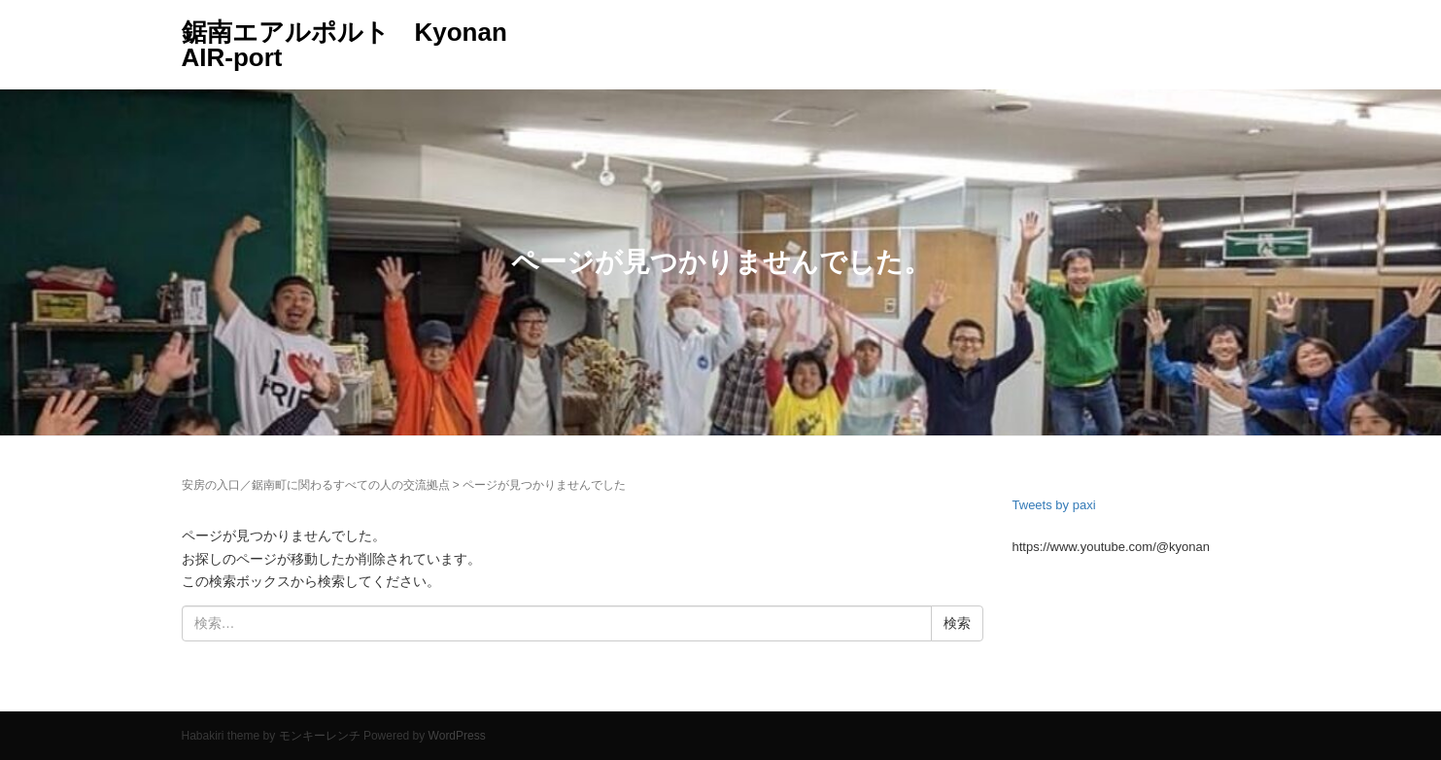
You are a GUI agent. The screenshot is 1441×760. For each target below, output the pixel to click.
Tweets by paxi (1054, 505)
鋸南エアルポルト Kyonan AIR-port (344, 44)
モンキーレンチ (319, 736)
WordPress (457, 736)
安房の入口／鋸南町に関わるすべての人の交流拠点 (316, 485)
